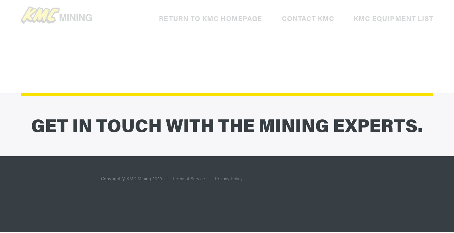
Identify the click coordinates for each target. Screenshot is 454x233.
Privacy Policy (229, 178)
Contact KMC (308, 18)
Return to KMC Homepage (210, 18)
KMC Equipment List (393, 18)
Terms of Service (188, 178)
